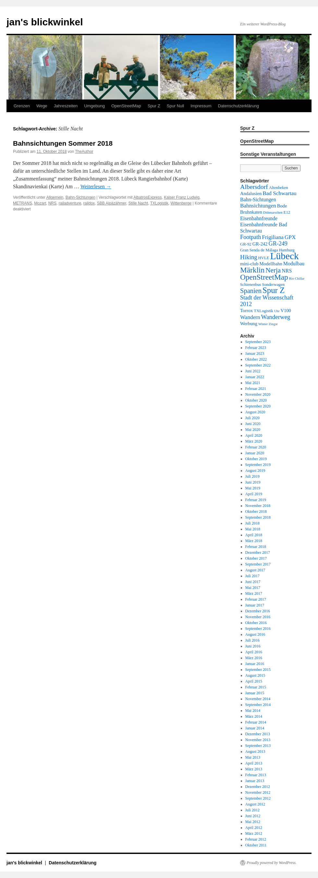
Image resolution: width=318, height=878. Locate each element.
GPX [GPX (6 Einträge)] (290, 237)
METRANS (22, 203)
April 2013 (253, 763)
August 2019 (255, 470)
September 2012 (258, 798)
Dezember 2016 (257, 611)
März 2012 (253, 833)
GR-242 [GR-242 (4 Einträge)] (260, 243)
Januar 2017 (254, 605)
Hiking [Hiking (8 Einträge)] (248, 257)
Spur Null (175, 105)
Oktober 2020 (256, 400)
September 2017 (258, 564)
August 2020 (255, 412)
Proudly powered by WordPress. (272, 862)
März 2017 (253, 593)
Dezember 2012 (257, 786)
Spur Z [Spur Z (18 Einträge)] (274, 290)
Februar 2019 (255, 500)
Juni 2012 (253, 816)
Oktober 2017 (256, 558)
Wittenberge (180, 203)
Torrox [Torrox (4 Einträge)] (246, 310)
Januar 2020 (254, 453)
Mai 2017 (252, 587)
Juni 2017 (253, 581)
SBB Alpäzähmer (111, 203)
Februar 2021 (255, 388)
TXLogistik (159, 203)
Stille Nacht (138, 203)
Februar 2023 (255, 347)
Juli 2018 (252, 523)
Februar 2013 (255, 775)
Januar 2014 (254, 728)
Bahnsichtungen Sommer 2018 (63, 143)
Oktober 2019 (256, 459)
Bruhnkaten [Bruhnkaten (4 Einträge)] (251, 212)
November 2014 (258, 699)
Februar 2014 (255, 722)
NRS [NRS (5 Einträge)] (287, 270)
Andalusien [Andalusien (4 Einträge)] (251, 193)
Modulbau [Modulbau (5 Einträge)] (294, 263)
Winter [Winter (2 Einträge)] (263, 324)
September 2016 (258, 628)
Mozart (40, 203)
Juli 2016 (252, 640)
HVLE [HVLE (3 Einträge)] (263, 258)
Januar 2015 (254, 693)
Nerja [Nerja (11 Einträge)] (273, 270)
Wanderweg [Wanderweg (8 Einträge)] (275, 316)
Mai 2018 (252, 529)
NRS (52, 203)
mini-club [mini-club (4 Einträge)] (249, 263)
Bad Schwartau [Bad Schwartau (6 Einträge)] (279, 193)
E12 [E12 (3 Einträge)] (287, 212)
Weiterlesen (95, 186)
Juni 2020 (253, 423)
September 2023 (258, 341)
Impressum (200, 105)
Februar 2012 (255, 839)
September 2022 (258, 365)
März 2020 (253, 441)
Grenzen (22, 105)
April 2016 (253, 652)
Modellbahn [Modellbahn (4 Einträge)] (271, 263)
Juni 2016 (253, 646)
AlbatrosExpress (147, 197)
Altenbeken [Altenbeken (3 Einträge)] (278, 187)
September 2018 (258, 517)
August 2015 (255, 675)
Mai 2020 (252, 429)
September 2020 (258, 406)
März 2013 (253, 769)
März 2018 (253, 541)
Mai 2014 (252, 710)
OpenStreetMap (126, 105)
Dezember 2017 (257, 552)
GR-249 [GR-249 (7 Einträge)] (278, 243)
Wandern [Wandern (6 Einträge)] (250, 317)
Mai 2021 (252, 382)
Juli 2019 (252, 476)
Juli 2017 (252, 576)
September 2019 (258, 464)
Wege (41, 105)
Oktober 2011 (256, 845)
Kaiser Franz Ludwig (181, 197)
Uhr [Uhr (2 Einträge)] (277, 311)
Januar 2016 (254, 663)
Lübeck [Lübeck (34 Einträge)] (284, 256)
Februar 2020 (255, 447)
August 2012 (255, 804)
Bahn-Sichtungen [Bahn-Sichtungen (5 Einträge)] (258, 199)
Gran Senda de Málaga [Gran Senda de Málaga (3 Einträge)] (259, 250)
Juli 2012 (252, 810)
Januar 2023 (254, 353)
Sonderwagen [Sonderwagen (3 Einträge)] (273, 284)
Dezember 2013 (257, 734)
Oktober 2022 (256, 359)
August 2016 (255, 634)
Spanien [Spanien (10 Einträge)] (251, 290)
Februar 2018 (255, 546)
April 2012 (253, 827)
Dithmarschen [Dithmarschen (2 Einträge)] (273, 212)
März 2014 (253, 716)
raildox (89, 203)
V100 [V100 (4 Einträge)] (286, 310)
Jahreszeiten (66, 105)
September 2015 (258, 669)
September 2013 (258, 745)
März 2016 (253, 658)
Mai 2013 (252, 757)
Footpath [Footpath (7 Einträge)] (250, 237)
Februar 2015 (255, 687)
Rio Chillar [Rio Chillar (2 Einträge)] (297, 278)
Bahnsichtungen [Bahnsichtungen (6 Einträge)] (258, 206)
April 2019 (253, 494)
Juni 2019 (253, 482)
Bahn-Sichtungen (80, 197)
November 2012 (258, 792)
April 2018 (253, 535)
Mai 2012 (252, 821)
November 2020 (258, 394)
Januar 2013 (254, 780)
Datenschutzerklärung (238, 105)
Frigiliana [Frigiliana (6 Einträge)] (273, 237)
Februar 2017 (255, 599)
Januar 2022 (254, 377)
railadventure (70, 203)
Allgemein (55, 197)
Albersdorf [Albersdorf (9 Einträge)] (254, 186)
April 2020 (253, 435)
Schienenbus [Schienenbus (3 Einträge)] (250, 284)
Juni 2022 (253, 371)
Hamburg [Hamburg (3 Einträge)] (287, 250)
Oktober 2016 (256, 622)
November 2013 (258, 740)
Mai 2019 (252, 488)
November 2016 (258, 617)
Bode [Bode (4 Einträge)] (282, 205)
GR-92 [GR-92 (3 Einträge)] (245, 244)
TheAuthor (84, 151)
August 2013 (255, 751)
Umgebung (94, 105)
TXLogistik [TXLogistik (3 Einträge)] (263, 311)
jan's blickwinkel (44, 22)
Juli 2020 (252, 418)
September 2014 (258, 704)
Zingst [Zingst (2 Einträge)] (273, 324)
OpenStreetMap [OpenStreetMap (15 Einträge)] (264, 277)
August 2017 (255, 570)
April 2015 (253, 681)
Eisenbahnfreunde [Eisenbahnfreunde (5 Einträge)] (258, 218)
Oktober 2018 (256, 511)
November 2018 (258, 505)
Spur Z (154, 105)
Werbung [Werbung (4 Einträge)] (248, 323)
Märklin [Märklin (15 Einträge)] (252, 270)
